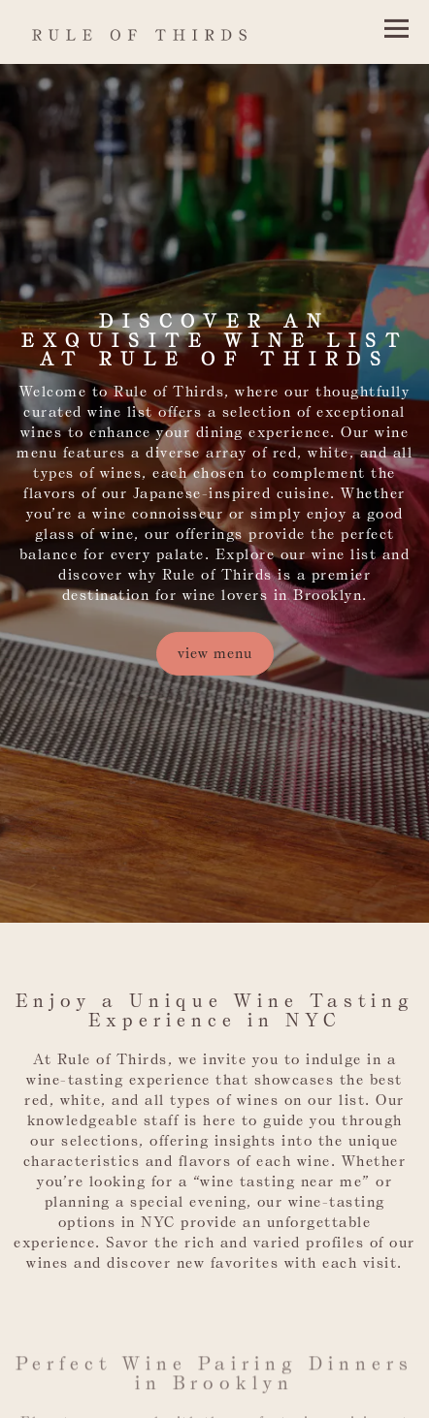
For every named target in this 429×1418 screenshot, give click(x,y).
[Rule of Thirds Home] (164, 32)
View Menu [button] (215, 636)
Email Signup (215, 1393)
